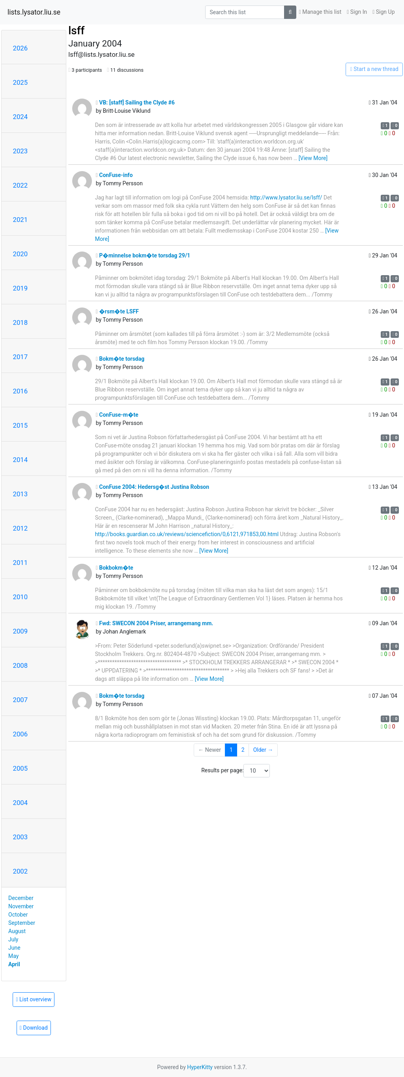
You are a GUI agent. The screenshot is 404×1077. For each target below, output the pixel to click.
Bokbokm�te (114, 568)
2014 (20, 460)
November (21, 906)
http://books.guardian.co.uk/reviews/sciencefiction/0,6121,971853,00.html (187, 534)
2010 (20, 597)
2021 (20, 220)
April (14, 964)
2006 (20, 734)
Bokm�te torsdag (120, 359)
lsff (76, 30)
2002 (20, 871)
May (13, 956)
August (17, 931)
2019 (20, 288)
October (18, 914)
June (14, 948)
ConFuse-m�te (117, 415)
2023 (20, 151)
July (13, 939)
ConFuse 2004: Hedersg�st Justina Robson (152, 487)
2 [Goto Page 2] (243, 750)
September (21, 923)
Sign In (357, 12)
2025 (20, 82)
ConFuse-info (114, 175)
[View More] (313, 158)
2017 (20, 357)
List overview (33, 999)
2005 (20, 768)
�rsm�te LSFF (117, 311)
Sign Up (383, 12)
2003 (20, 837)
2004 (20, 803)
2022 (20, 185)
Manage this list (320, 12)
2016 (20, 391)
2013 (20, 494)
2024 (20, 117)
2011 (20, 562)
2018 (20, 322)
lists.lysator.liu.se (33, 12)
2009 (20, 631)
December (21, 898)
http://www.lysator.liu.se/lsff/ (286, 197)
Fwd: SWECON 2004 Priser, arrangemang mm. (154, 623)
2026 (20, 48)
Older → (263, 750)
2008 (20, 665)
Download (34, 1028)
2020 (20, 254)
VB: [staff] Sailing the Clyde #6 (135, 102)
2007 (20, 700)
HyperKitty (200, 1067)
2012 (20, 528)
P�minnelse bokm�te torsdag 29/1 (143, 255)
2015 (20, 425)
